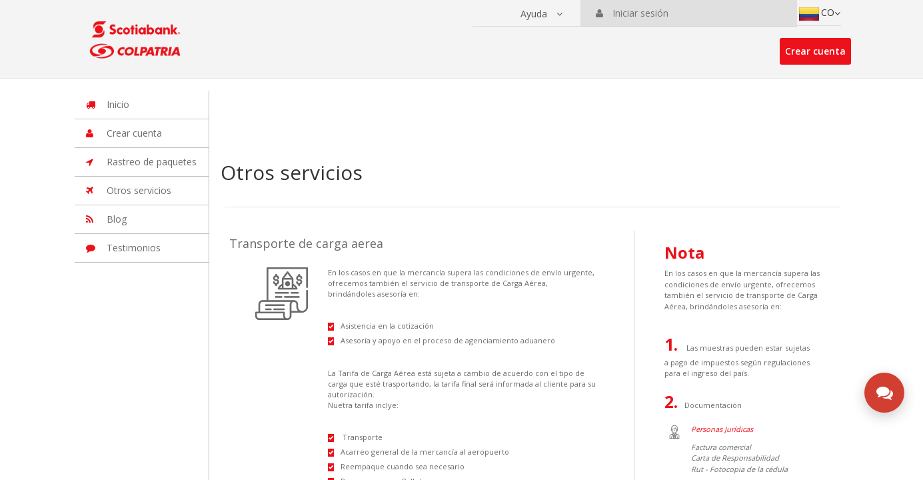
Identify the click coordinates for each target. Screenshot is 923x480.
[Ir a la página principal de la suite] (137, 33)
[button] (541, 14)
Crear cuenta (815, 51)
